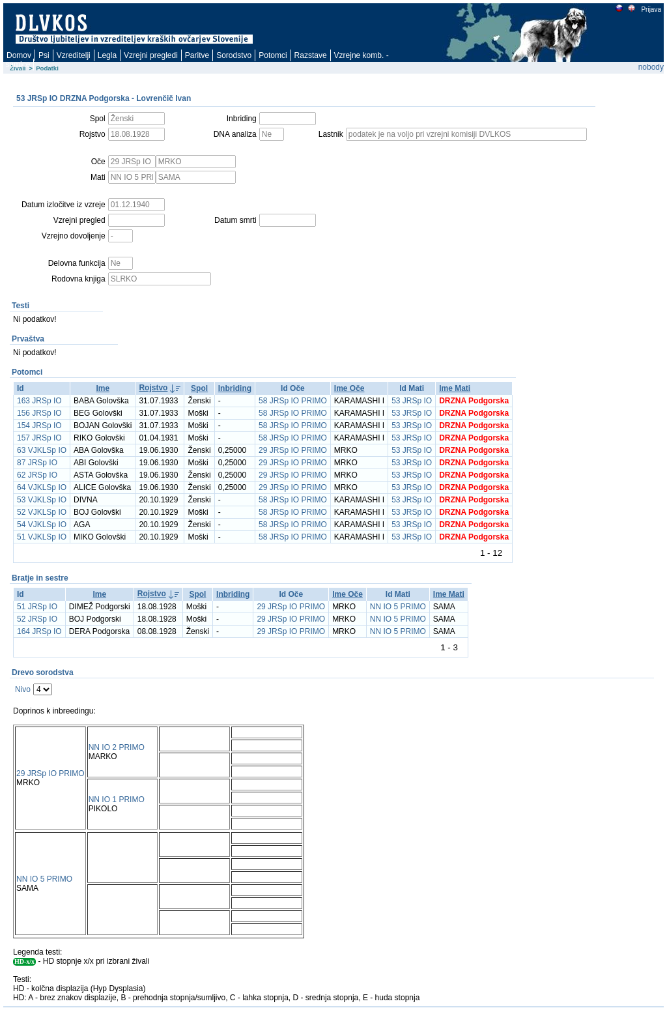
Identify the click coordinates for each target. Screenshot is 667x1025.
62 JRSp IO (37, 475)
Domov (19, 55)
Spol (199, 388)
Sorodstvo (233, 55)
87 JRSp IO (37, 462)
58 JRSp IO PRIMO (293, 400)
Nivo (23, 689)
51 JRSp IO (37, 606)
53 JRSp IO (411, 400)
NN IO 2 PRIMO (117, 747)
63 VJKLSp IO (41, 450)
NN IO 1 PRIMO (117, 799)
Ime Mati (454, 388)
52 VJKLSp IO (41, 512)
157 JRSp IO (39, 437)
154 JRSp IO (39, 425)
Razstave (310, 55)
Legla (107, 55)
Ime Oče (349, 388)
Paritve (197, 55)
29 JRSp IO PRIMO (293, 450)
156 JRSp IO (39, 413)
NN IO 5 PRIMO (398, 606)
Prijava (650, 9)
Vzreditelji (74, 55)
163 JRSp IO (39, 400)
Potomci (273, 55)
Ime (102, 388)
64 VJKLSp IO (41, 487)
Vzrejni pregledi (151, 55)
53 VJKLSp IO (41, 499)
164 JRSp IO (39, 631)
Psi (44, 55)
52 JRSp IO (37, 619)
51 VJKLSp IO (41, 536)
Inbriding (234, 388)
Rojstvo (153, 387)
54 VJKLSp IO (41, 524)
